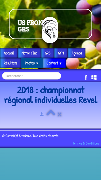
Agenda (76, 53)
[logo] (50, 24)
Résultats (10, 63)
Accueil (9, 53)
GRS (47, 53)
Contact (54, 63)
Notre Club (29, 53)
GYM (61, 53)
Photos (32, 63)
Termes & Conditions (86, 143)
